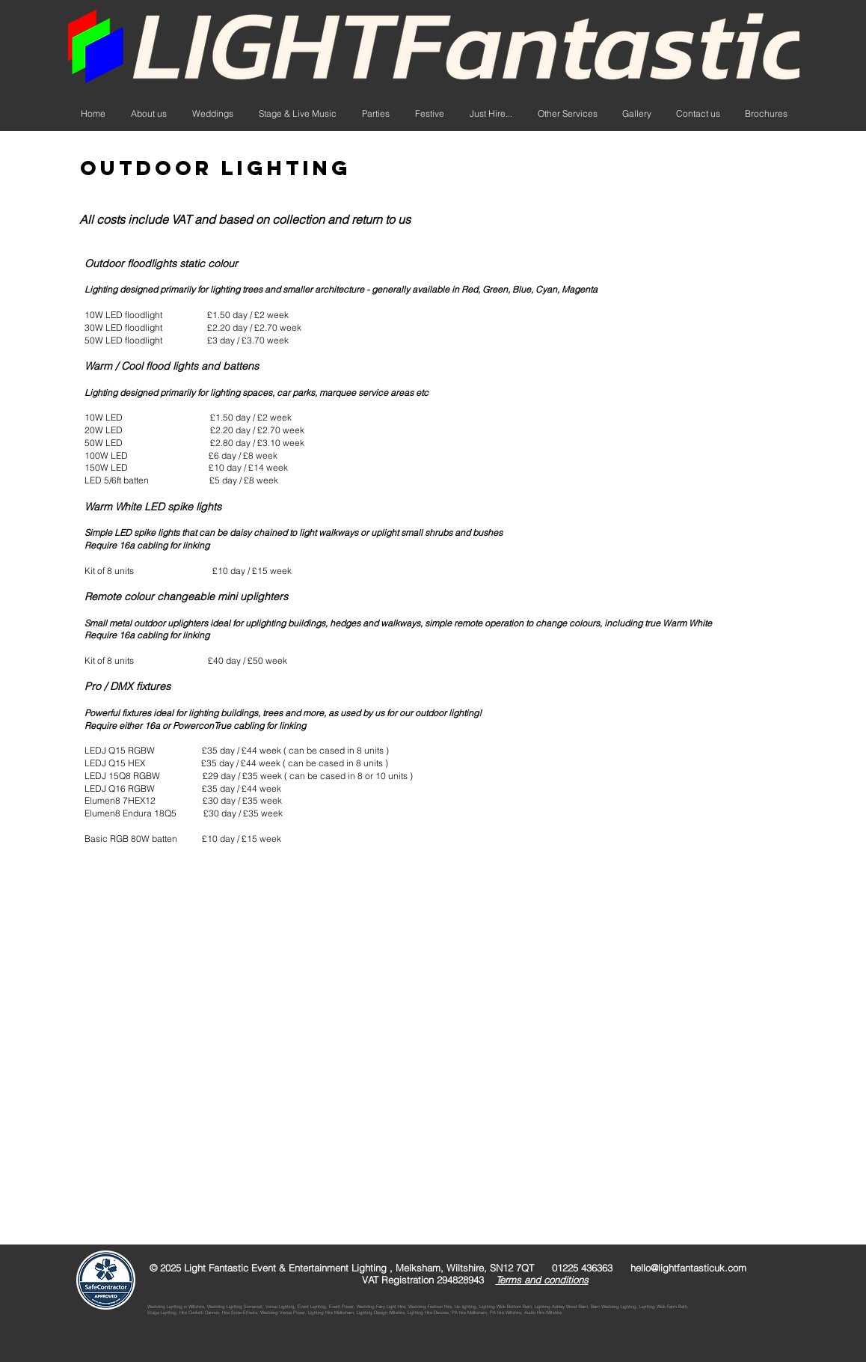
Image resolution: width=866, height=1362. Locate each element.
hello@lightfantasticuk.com (688, 1268)
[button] (491, 114)
